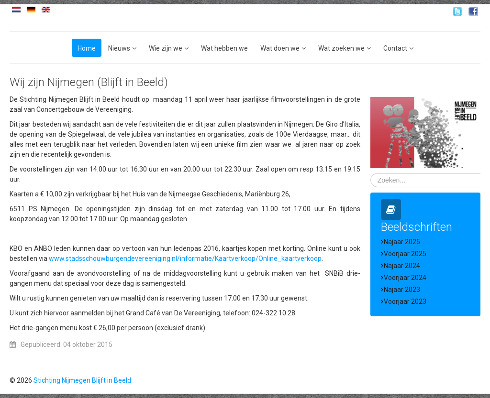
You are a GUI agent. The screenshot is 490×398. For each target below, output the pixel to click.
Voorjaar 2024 (405, 277)
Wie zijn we (165, 48)
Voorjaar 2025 (405, 254)
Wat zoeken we (341, 48)
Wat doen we (280, 48)
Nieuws (119, 48)
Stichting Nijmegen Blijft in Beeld (82, 380)
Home (87, 48)
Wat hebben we (224, 48)
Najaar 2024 (402, 265)
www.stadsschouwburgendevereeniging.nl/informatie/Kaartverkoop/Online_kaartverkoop (185, 258)
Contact (395, 48)
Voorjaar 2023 (405, 301)
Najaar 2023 (402, 289)
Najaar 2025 (402, 242)
